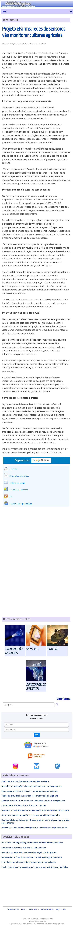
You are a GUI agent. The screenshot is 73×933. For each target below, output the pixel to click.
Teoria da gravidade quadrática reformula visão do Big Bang (29, 795)
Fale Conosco (34, 909)
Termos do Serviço (47, 909)
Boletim (23, 909)
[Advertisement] (36, 528)
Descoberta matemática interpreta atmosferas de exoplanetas (31, 786)
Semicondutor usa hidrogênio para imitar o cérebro (25, 781)
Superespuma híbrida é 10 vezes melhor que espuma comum (29, 791)
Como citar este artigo (19, 476)
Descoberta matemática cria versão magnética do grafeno (29, 852)
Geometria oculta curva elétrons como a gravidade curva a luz (30, 815)
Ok (36, 734)
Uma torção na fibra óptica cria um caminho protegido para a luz (31, 857)
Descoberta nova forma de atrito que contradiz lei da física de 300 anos (35, 810)
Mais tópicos (63, 698)
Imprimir (13, 469)
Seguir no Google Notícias (20, 504)
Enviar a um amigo (17, 483)
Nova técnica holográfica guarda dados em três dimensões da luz (32, 842)
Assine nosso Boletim (18, 490)
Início (4, 11)
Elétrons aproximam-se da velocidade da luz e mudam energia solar (33, 800)
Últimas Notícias (13, 909)
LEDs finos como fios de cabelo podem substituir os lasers (28, 862)
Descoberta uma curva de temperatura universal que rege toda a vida (34, 827)
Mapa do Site (61, 909)
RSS (10, 497)
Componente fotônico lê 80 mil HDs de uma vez (23, 805)
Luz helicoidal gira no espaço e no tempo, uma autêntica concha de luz (34, 867)
